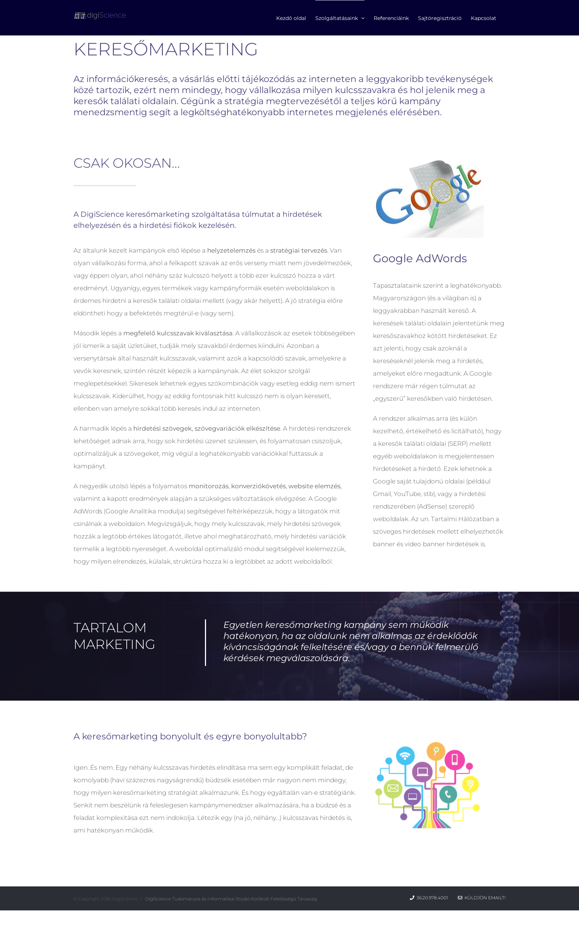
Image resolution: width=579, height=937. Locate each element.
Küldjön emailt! (482, 897)
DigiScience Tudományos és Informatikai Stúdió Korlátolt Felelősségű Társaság (231, 899)
